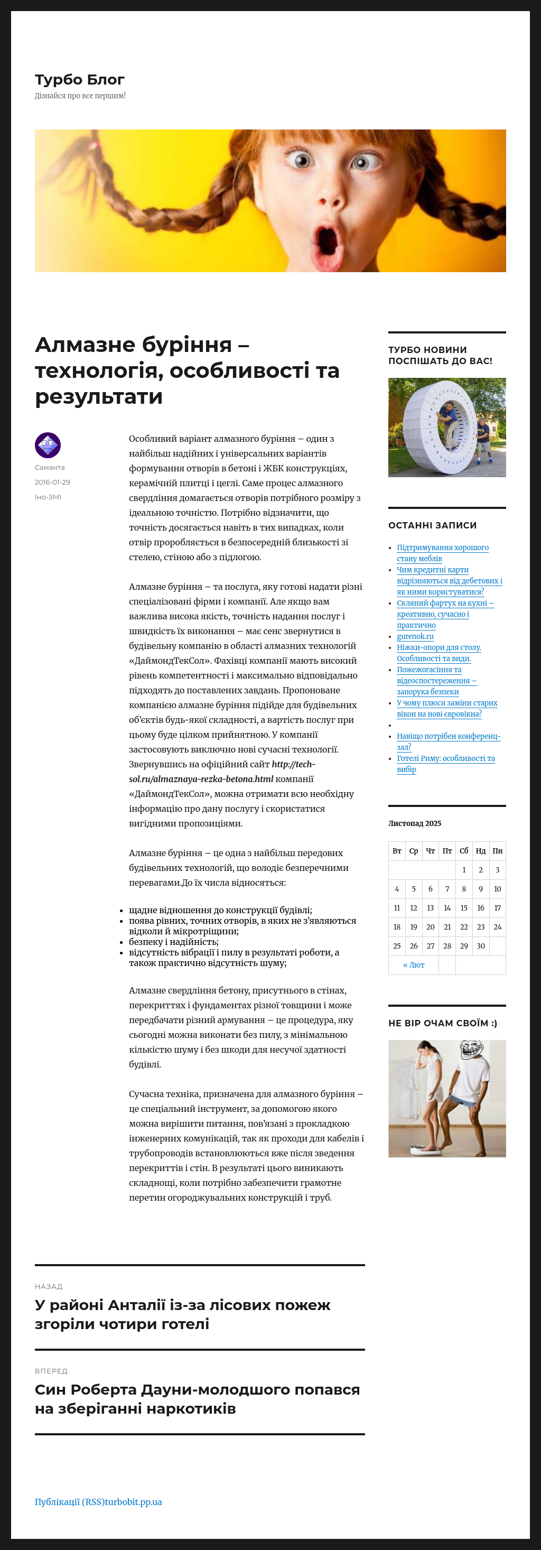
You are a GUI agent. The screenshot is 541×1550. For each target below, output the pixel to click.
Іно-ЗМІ (48, 497)
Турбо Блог (80, 79)
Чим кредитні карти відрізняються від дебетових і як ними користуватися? (449, 581)
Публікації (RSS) (70, 1502)
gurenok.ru (415, 636)
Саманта (50, 467)
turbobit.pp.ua (133, 1502)
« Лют (414, 965)
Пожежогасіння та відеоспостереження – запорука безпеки (437, 681)
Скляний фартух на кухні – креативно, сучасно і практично (445, 614)
